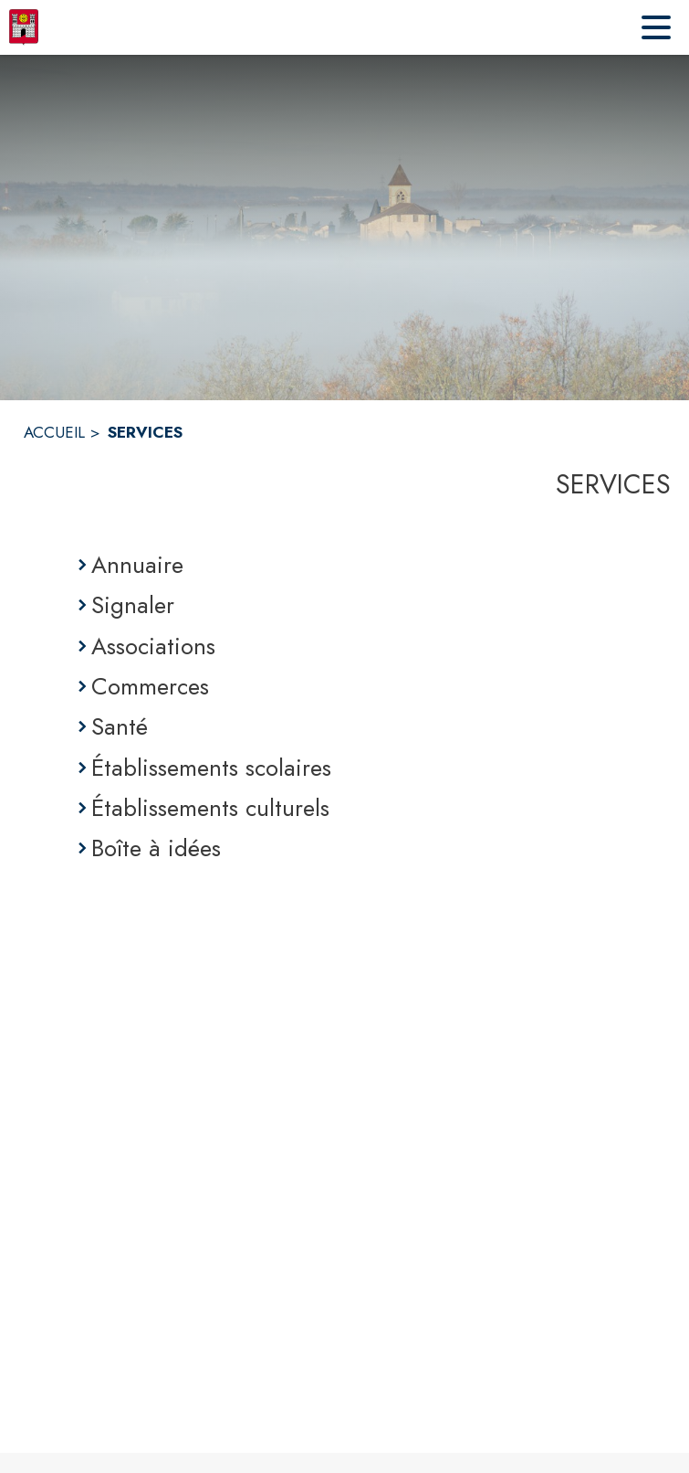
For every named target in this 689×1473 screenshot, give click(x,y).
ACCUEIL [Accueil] (54, 432)
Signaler (132, 604)
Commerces (150, 686)
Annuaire (137, 564)
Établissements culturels (210, 807)
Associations (153, 646)
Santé (119, 726)
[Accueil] (23, 27)
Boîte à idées (156, 848)
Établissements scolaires (211, 767)
